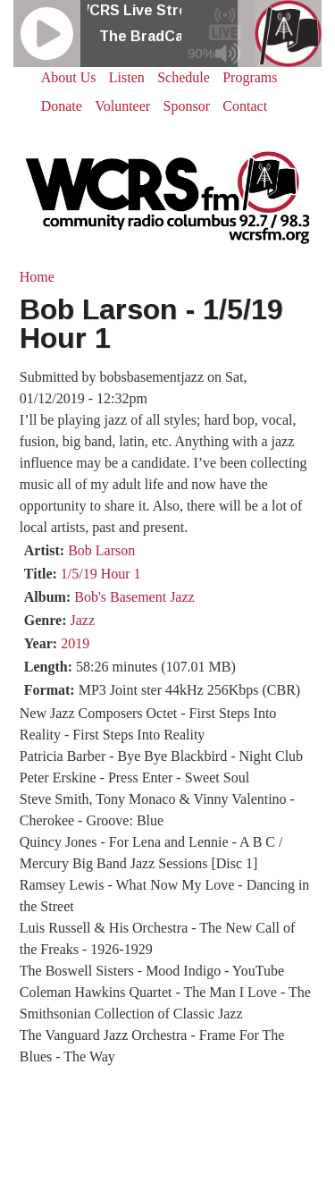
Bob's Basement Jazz (134, 596)
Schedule (183, 77)
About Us (68, 77)
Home (37, 276)
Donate (61, 106)
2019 (75, 643)
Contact (244, 106)
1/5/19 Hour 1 (101, 573)
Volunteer (122, 106)
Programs (249, 77)
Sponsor (186, 106)
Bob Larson (101, 550)
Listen (127, 77)
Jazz (83, 620)
